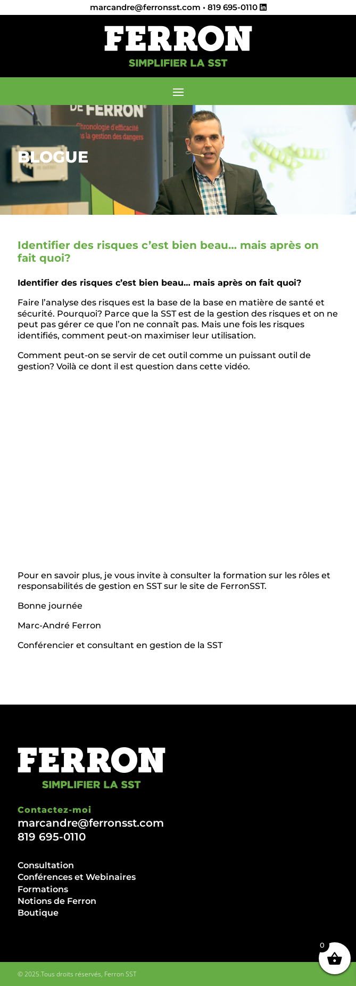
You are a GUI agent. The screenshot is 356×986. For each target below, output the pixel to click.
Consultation (46, 865)
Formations (43, 889)
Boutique (38, 913)
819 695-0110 (233, 7)
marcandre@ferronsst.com (145, 7)
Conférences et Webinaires (77, 877)
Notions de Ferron (57, 901)
